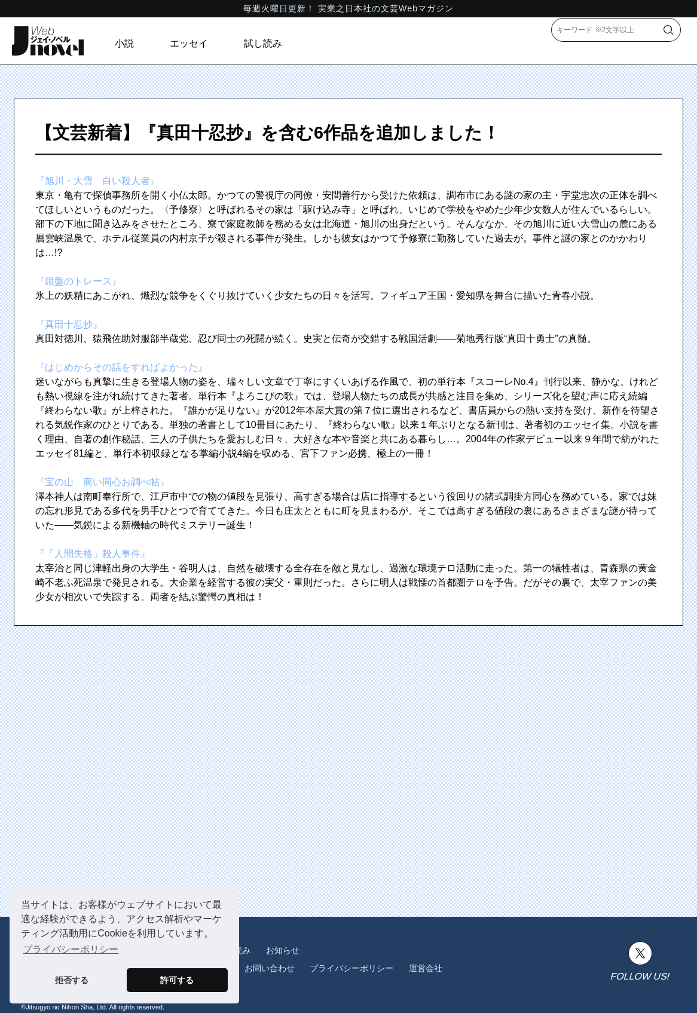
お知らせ (282, 950)
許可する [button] (177, 980)
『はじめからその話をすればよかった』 (121, 367)
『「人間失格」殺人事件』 (92, 554)
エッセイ (189, 43)
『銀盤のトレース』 (78, 281)
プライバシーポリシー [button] (70, 949)
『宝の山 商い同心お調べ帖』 (102, 482)
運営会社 (425, 968)
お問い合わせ (269, 968)
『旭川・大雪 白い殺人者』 (97, 181)
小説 (124, 43)
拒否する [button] (71, 980)
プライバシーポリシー (351, 968)
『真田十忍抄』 (68, 324)
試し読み (263, 43)
